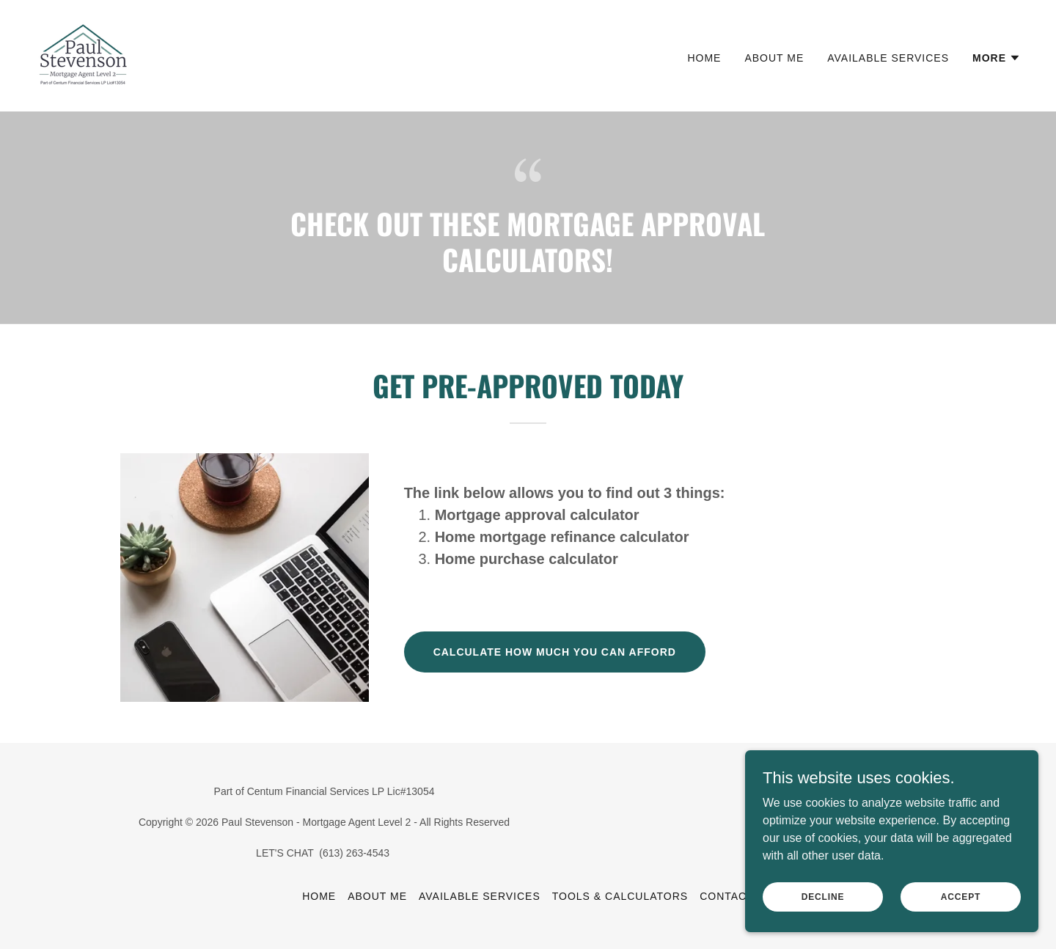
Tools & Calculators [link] (620, 896)
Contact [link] (727, 896)
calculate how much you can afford (554, 652)
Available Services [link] (888, 58)
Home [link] (704, 58)
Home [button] (319, 896)
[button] (996, 58)
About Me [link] (774, 58)
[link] (83, 54)
